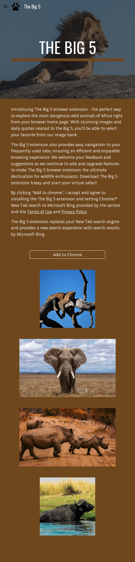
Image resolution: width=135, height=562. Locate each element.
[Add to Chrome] (67, 254)
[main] (67, 49)
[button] (5, 6)
